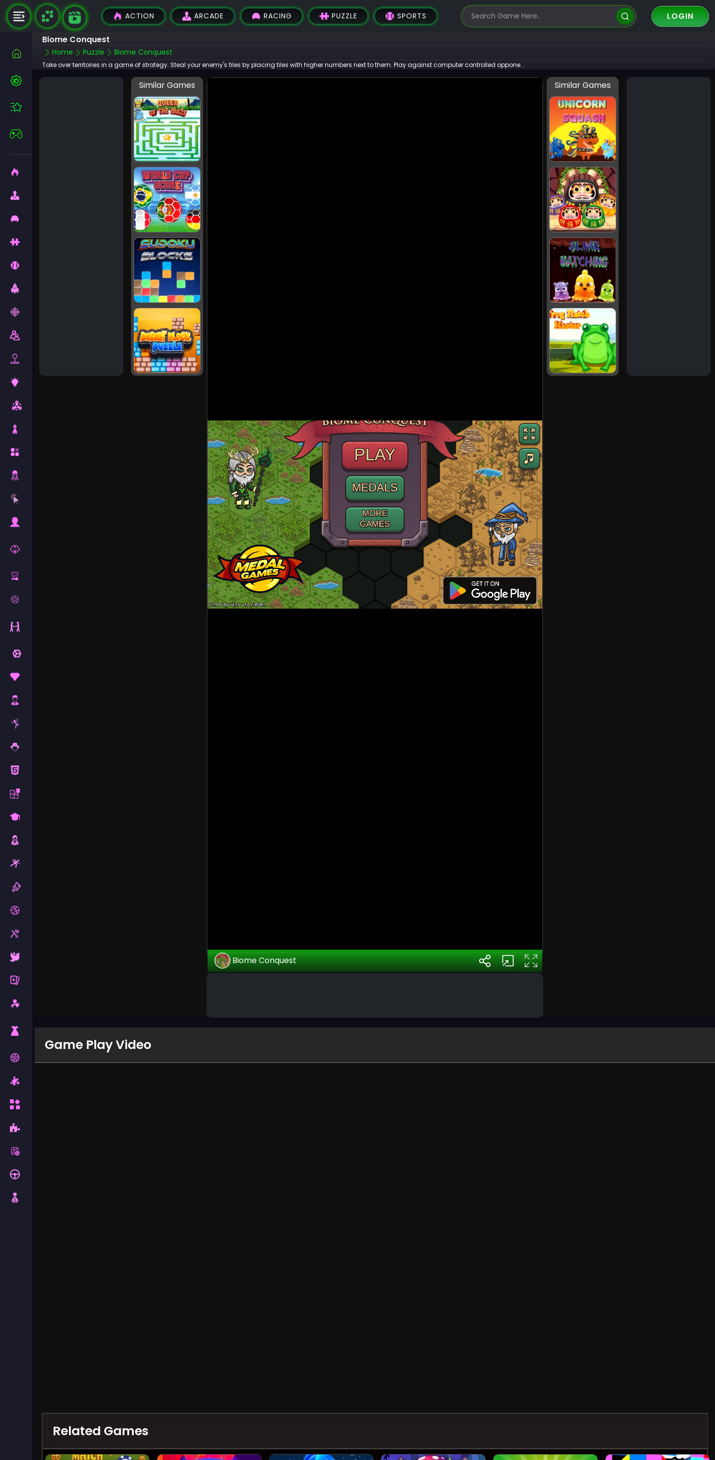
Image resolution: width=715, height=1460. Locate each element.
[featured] (21, 107)
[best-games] (21, 80)
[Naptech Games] (47, 16)
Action (133, 16)
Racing (271, 16)
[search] (625, 16)
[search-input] (541, 16)
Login (680, 16)
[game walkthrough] (75, 17)
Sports (406, 16)
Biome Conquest (255, 961)
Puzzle (338, 16)
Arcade (203, 16)
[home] (21, 53)
